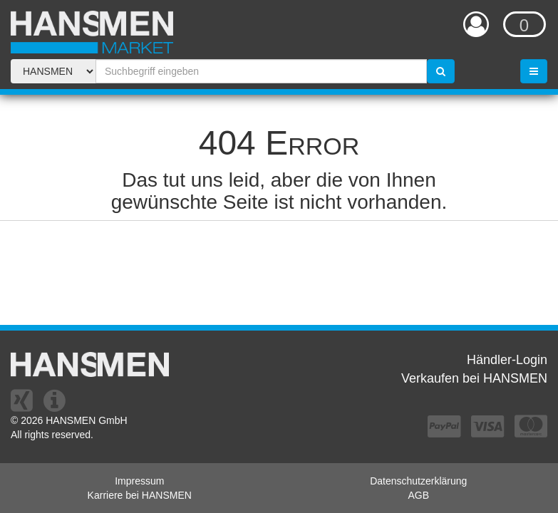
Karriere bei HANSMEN (140, 495)
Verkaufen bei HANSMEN (474, 378)
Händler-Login (507, 360)
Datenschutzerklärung (418, 481)
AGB (418, 495)
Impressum (139, 481)
